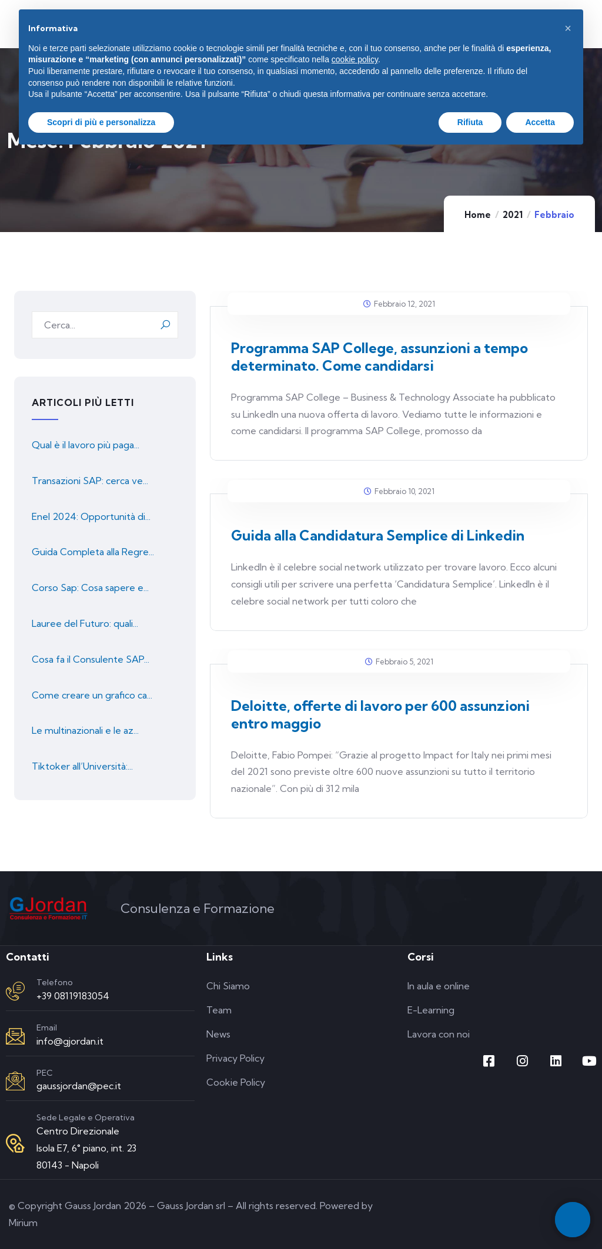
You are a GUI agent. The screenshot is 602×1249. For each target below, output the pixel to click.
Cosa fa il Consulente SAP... (90, 659)
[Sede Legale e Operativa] (15, 1143)
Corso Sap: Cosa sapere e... (90, 587)
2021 (513, 214)
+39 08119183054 (72, 996)
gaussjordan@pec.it (78, 1086)
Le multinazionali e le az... (85, 730)
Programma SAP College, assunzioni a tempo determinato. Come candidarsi (379, 356)
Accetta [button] (540, 122)
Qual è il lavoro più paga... (85, 445)
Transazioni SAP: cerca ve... (90, 480)
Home (477, 214)
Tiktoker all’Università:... (82, 766)
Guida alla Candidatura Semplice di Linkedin (377, 535)
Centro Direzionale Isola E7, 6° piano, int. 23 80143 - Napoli (86, 1148)
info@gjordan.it (69, 1041)
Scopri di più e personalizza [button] (101, 122)
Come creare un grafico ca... (92, 695)
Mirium (23, 1222)
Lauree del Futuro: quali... (85, 623)
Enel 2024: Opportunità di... (91, 516)
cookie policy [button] (355, 59)
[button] (567, 28)
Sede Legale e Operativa (85, 1117)
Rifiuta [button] (470, 122)
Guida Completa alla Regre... (93, 552)
